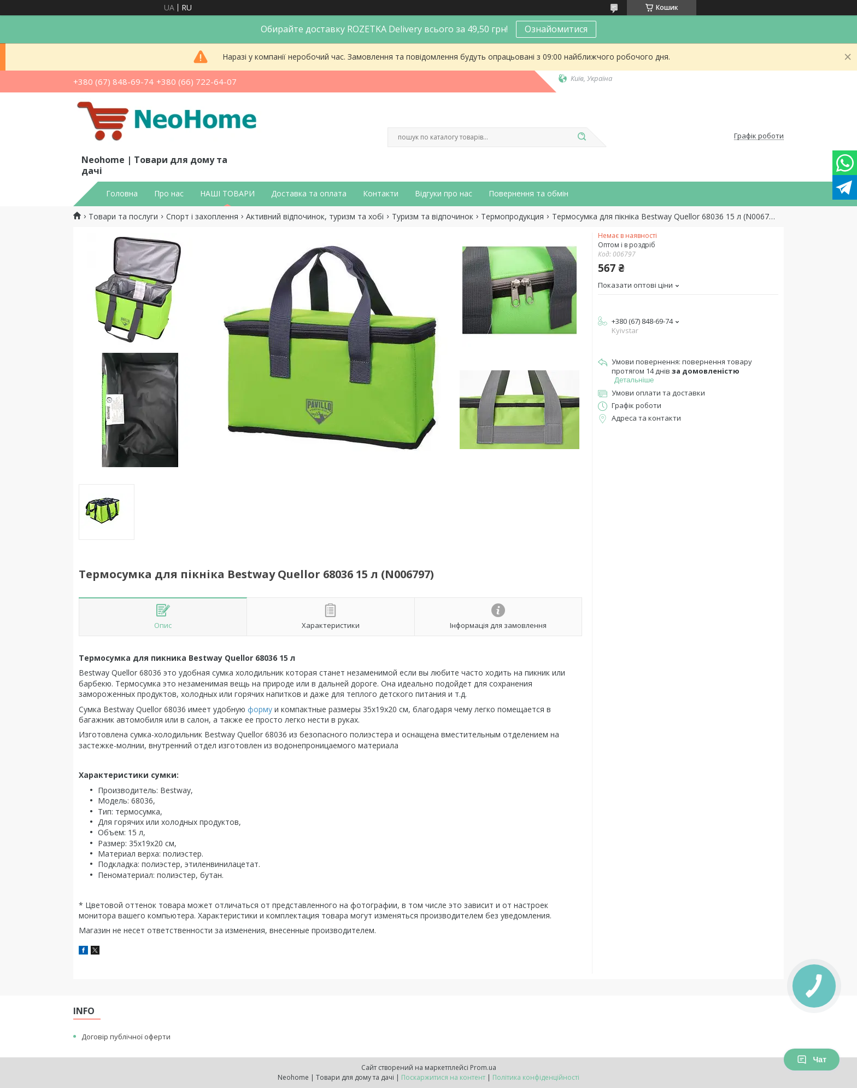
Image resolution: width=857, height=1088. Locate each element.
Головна (122, 193)
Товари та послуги (123, 217)
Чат (811, 1059)
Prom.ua (483, 1067)
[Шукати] (581, 137)
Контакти (380, 193)
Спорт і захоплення (202, 217)
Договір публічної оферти (126, 1037)
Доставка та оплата (309, 193)
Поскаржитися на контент (443, 1077)
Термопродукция (512, 217)
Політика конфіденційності (535, 1077)
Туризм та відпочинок (432, 217)
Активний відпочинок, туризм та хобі (315, 217)
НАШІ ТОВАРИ (227, 193)
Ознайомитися (556, 29)
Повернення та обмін (528, 193)
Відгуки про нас (443, 193)
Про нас (169, 193)
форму (260, 709)
